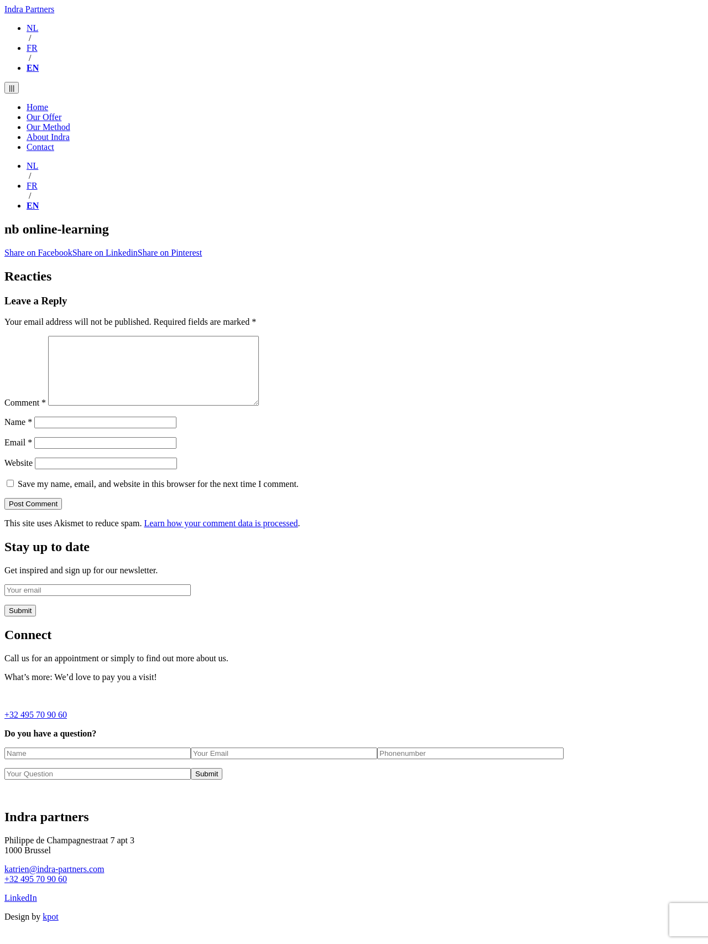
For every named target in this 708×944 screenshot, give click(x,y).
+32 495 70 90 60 (35, 728)
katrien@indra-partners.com (54, 882)
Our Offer (44, 117)
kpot (50, 930)
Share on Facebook (38, 252)
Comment (25, 416)
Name (18, 435)
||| (11, 88)
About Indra (48, 137)
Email (18, 455)
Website (18, 476)
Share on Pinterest (170, 252)
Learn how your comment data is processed (221, 536)
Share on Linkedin (105, 252)
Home (37, 107)
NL (32, 28)
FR (32, 48)
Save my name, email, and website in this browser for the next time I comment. (158, 497)
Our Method (48, 127)
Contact (40, 147)
